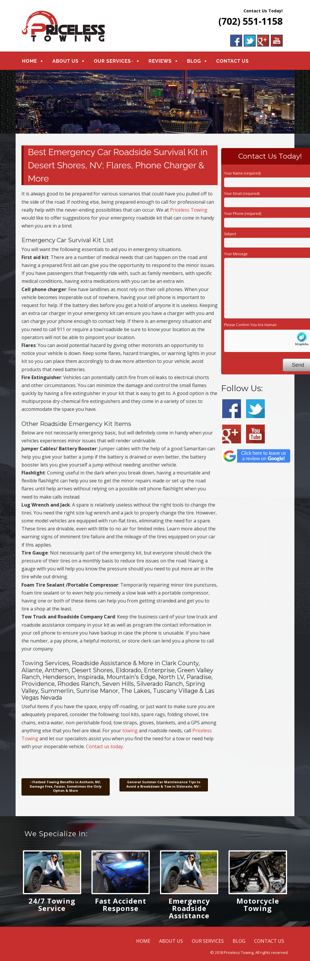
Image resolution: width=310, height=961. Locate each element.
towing (130, 730)
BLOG (194, 61)
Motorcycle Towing (257, 904)
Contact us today (104, 746)
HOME (29, 61)
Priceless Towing (188, 210)
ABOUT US (65, 61)
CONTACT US (232, 61)
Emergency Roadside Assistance (189, 908)
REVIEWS (160, 61)
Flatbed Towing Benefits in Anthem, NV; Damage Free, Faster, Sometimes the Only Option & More (65, 786)
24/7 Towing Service (52, 904)
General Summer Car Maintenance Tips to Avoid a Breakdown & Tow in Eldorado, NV (163, 784)
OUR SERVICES (112, 61)
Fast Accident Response (120, 904)
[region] (155, 102)
